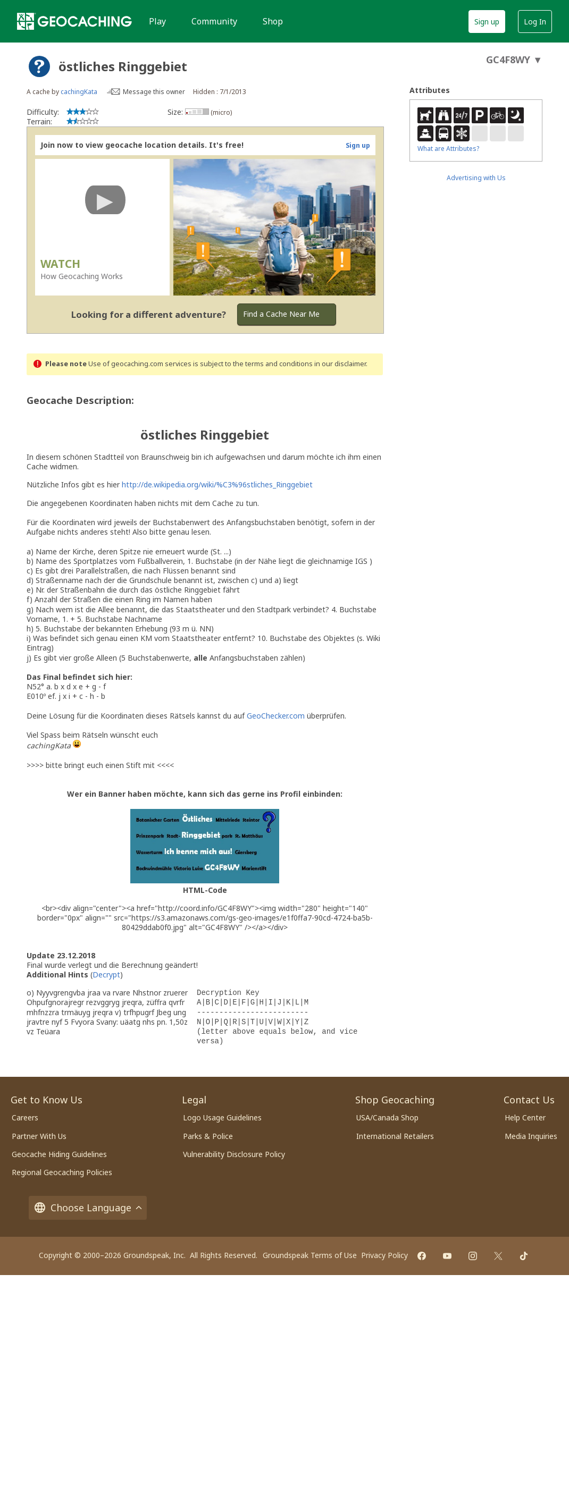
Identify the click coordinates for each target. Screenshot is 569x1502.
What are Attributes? (448, 148)
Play (157, 21)
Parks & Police (208, 1136)
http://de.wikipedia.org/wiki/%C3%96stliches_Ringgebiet (217, 484)
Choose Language (88, 1207)
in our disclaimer (340, 363)
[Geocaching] (74, 21)
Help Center (525, 1117)
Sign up (486, 21)
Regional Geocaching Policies (62, 1172)
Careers (25, 1117)
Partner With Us (39, 1136)
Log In (535, 21)
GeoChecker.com (276, 716)
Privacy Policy (384, 1255)
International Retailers (395, 1136)
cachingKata (79, 91)
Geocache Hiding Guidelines (59, 1154)
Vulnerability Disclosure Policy (234, 1154)
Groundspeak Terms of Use (310, 1255)
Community (214, 21)
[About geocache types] (39, 66)
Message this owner (154, 91)
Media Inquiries (531, 1136)
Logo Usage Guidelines (222, 1117)
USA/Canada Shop (387, 1117)
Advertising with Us (476, 177)
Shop (273, 21)
